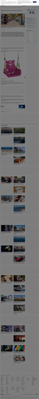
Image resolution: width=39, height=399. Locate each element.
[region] (19, 3)
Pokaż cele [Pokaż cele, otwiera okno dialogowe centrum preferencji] (35, 3)
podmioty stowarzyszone (9, 1)
